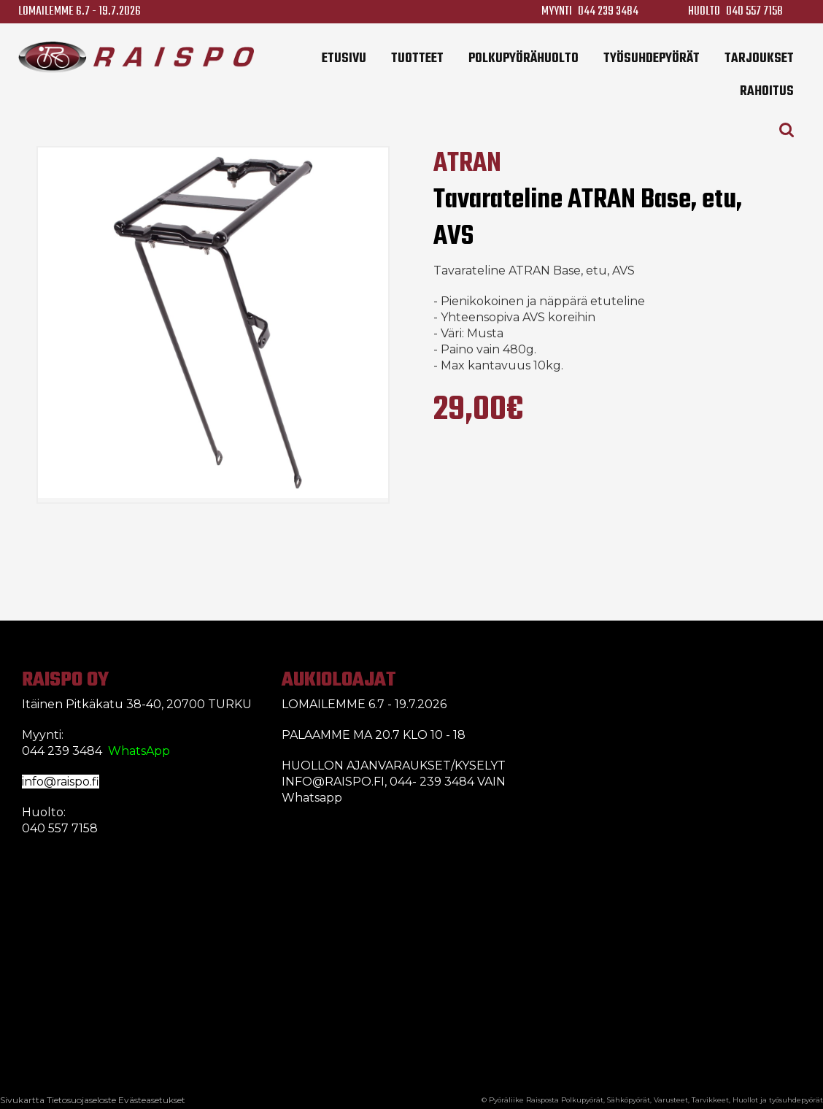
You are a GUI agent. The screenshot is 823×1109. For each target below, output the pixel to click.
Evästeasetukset (151, 1099)
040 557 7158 (754, 11)
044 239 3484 (608, 11)
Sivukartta (22, 1099)
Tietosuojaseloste (81, 1099)
